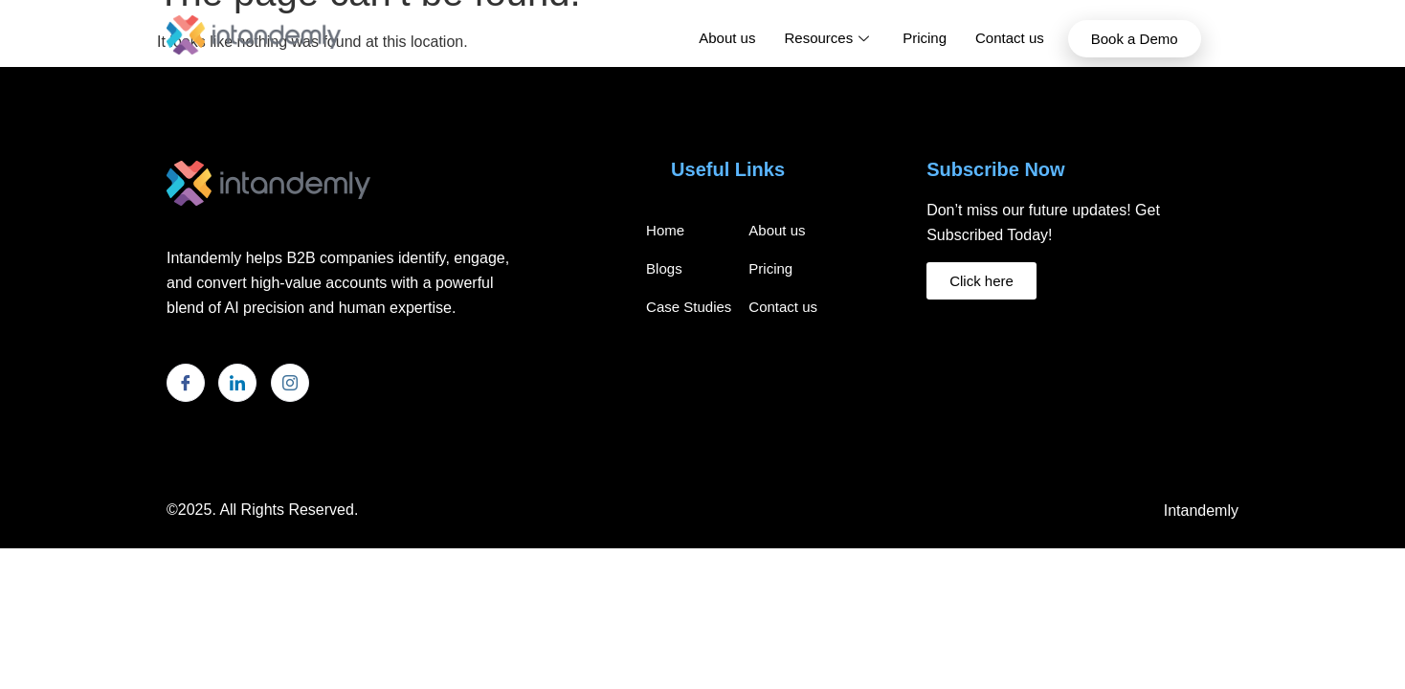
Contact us (1009, 38)
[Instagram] (290, 383)
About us (727, 38)
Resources (829, 38)
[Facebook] (186, 383)
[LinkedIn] (237, 383)
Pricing (925, 38)
